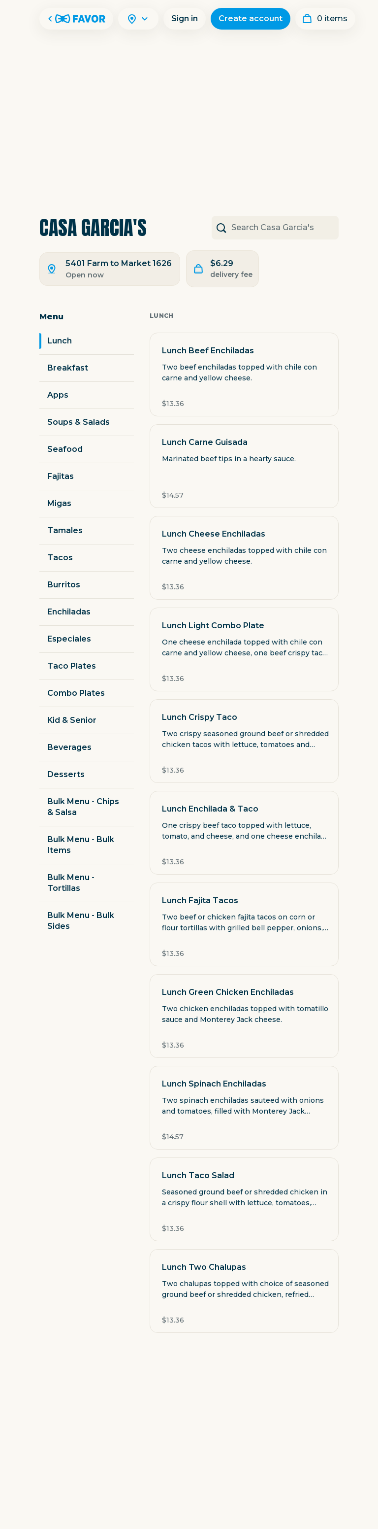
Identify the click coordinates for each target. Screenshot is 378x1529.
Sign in (184, 18)
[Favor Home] (76, 19)
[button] (244, 374)
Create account (251, 18)
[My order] (325, 19)
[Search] (144, 19)
